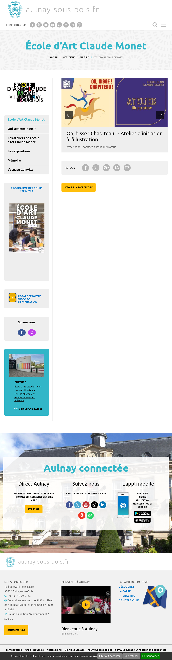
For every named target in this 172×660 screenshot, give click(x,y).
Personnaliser (150, 656)
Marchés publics (34, 650)
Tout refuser (131, 656)
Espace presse (14, 650)
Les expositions (19, 151)
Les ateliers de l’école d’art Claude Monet (23, 140)
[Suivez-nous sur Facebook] (22, 332)
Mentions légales (74, 650)
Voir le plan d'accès (30, 409)
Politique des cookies (100, 650)
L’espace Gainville (21, 170)
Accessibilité (54, 650)
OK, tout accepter (109, 656)
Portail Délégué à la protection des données (140, 650)
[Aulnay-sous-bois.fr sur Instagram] (32, 332)
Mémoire (14, 161)
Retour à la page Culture (78, 187)
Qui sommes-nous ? (22, 129)
